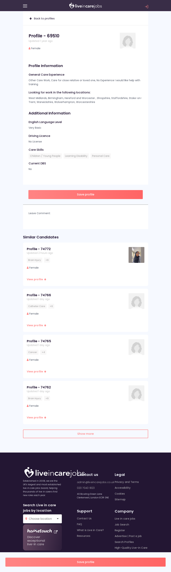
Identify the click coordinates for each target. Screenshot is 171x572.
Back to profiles (42, 18)
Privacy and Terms (127, 482)
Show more (85, 434)
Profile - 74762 (39, 387)
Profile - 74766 (39, 295)
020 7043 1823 (86, 488)
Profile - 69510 (44, 36)
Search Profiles (124, 542)
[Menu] (25, 6)
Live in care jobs (125, 518)
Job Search (122, 524)
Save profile (85, 562)
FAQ (79, 524)
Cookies (120, 493)
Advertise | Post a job (128, 536)
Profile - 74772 (39, 249)
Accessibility (123, 488)
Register (120, 530)
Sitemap (120, 499)
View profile (36, 279)
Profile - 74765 (39, 341)
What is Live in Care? (90, 530)
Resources (83, 536)
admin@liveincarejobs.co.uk (95, 482)
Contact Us (84, 518)
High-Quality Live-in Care (131, 548)
